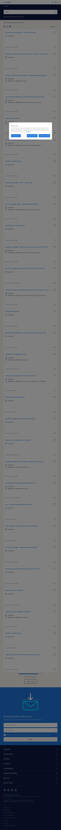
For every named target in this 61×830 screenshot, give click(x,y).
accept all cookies (44, 135)
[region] (30, 131)
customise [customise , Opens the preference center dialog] (16, 135)
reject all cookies (32, 135)
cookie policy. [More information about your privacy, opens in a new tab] (28, 131)
